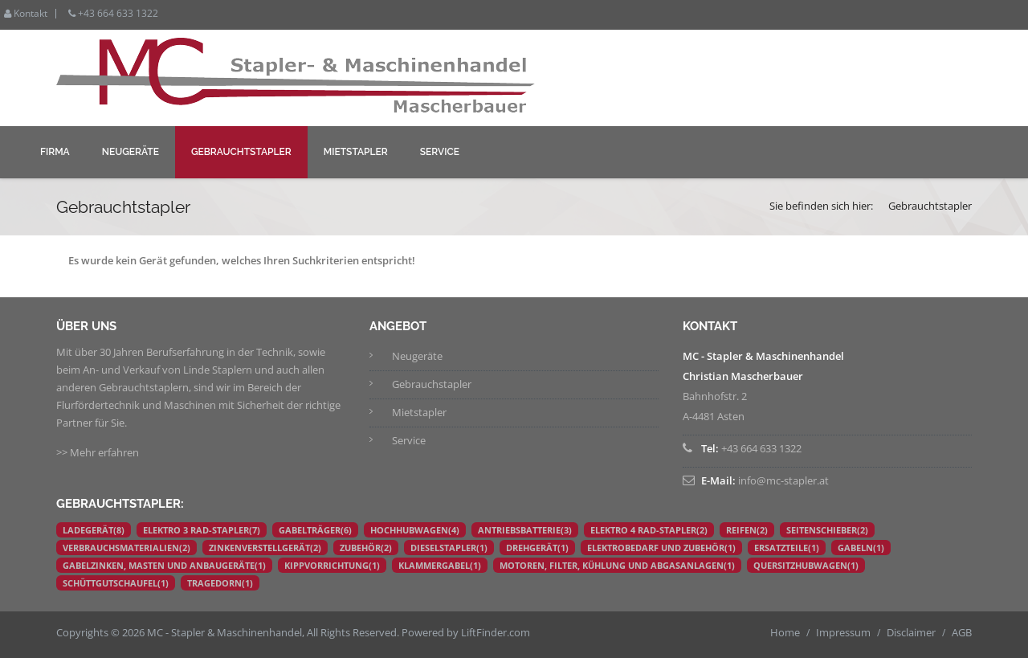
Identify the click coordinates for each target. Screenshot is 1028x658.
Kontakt (25, 13)
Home (785, 632)
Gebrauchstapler (431, 384)
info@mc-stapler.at (783, 480)
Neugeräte (130, 151)
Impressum (843, 632)
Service (439, 151)
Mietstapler (356, 151)
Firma (55, 151)
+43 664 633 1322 (113, 13)
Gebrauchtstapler (241, 151)
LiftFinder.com (495, 632)
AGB (962, 632)
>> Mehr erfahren (97, 452)
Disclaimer (911, 632)
